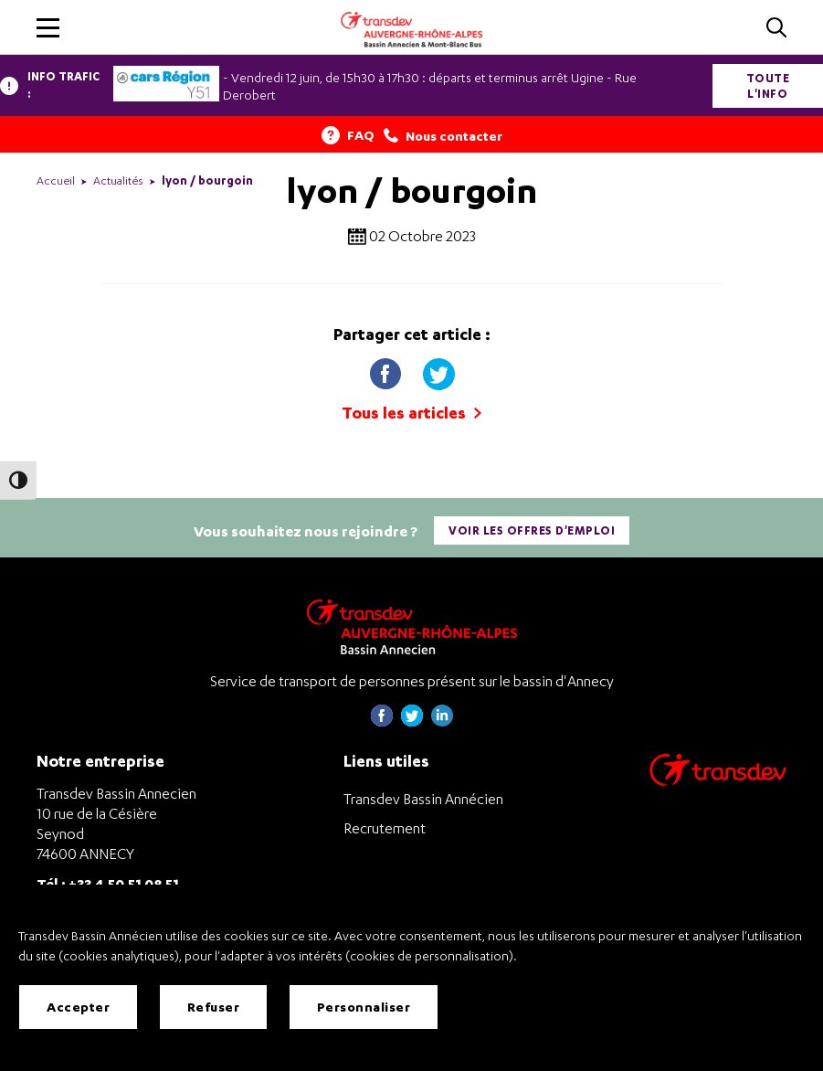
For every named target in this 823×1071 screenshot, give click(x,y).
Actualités (118, 180)
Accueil (56, 180)
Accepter (78, 1006)
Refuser (213, 1006)
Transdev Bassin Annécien (423, 798)
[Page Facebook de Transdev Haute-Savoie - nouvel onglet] (382, 721)
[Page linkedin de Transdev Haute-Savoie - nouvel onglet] (442, 721)
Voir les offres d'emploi (531, 530)
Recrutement (384, 828)
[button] (48, 27)
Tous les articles (411, 412)
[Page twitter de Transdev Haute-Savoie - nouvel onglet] (412, 721)
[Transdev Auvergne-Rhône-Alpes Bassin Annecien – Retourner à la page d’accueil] (412, 626)
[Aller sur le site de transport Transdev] (717, 782)
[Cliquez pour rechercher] (776, 28)
